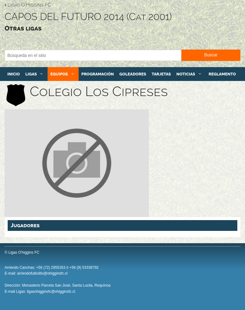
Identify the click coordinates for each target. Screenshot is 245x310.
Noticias (186, 74)
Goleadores (132, 74)
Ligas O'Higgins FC (28, 5)
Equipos (59, 74)
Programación (97, 74)
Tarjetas (161, 74)
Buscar (211, 54)
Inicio (13, 74)
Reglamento (222, 74)
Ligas (31, 74)
